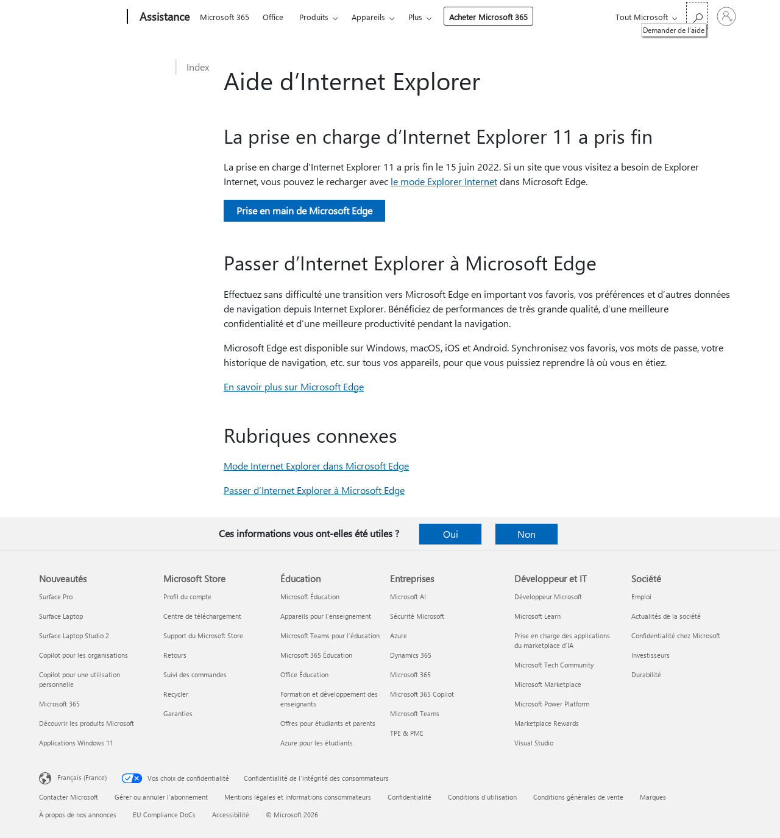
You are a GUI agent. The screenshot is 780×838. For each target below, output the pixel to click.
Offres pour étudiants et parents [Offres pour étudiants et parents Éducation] (327, 723)
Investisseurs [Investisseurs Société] (650, 655)
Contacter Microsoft (68, 796)
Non (526, 533)
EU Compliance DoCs (164, 814)
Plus (415, 17)
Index (197, 66)
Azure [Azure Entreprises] (398, 635)
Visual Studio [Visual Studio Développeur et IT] (533, 742)
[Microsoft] (80, 17)
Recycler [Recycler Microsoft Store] (175, 694)
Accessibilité (230, 814)
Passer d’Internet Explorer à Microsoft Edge (314, 490)
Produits (313, 17)
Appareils (368, 17)
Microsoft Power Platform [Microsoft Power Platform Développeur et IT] (551, 703)
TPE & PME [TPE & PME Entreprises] (407, 733)
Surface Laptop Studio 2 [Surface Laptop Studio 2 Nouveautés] (74, 635)
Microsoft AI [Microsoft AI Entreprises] (408, 596)
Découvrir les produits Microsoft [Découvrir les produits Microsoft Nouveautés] (86, 723)
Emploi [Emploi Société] (641, 596)
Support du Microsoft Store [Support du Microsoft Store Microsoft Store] (203, 635)
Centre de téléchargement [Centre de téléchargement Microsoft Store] (202, 616)
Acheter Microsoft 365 (488, 17)
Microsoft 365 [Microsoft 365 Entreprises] (410, 674)
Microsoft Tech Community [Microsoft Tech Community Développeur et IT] (554, 664)
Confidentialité (409, 796)
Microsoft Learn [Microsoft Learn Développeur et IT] (537, 616)
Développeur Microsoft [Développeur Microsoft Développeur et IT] (548, 596)
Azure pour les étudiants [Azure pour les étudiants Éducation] (316, 742)
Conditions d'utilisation (482, 796)
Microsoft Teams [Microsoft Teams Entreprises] (414, 713)
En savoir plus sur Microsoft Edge (294, 386)
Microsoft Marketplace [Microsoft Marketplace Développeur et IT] (547, 684)
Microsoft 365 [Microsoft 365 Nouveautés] (59, 703)
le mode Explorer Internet (444, 181)
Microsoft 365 (224, 17)
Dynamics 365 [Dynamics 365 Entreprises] (410, 655)
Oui (450, 533)
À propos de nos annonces (77, 814)
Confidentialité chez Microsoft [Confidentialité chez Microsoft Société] (675, 635)
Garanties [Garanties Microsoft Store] (178, 713)
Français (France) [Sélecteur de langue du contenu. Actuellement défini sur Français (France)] (82, 777)
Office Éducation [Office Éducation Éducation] (304, 674)
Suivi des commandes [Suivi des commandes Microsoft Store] (195, 674)
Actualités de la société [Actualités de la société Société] (666, 616)
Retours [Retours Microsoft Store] (174, 655)
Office (273, 17)
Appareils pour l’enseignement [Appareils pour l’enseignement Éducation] (325, 616)
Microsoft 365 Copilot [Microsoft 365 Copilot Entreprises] (422, 694)
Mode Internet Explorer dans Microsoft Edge (316, 465)
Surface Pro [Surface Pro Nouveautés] (56, 596)
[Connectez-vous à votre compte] (726, 16)
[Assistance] (163, 17)
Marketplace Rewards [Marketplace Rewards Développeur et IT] (546, 723)
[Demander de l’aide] (697, 15)
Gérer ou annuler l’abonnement (161, 796)
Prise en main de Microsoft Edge (304, 210)
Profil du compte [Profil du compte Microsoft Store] (187, 596)
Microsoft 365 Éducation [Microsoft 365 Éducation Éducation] (316, 655)
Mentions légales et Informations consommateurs (297, 796)
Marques (653, 796)
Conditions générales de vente (578, 796)
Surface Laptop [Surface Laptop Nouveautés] (61, 616)
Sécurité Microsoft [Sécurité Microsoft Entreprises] (417, 616)
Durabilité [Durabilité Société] (646, 674)
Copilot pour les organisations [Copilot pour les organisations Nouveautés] (83, 655)
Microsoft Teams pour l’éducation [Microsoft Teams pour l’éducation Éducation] (330, 635)
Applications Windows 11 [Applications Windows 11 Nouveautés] (76, 742)
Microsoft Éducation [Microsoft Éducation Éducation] (309, 596)
